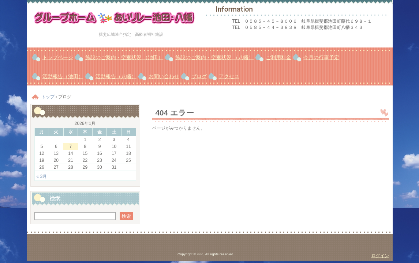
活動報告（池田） (62, 76)
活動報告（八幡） (116, 76)
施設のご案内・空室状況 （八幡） (214, 57)
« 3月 (42, 176)
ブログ (199, 76)
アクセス (229, 76)
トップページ (57, 57)
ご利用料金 (278, 57)
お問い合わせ (164, 76)
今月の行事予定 (321, 57)
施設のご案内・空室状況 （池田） (124, 57)
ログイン (380, 255)
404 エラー (175, 112)
